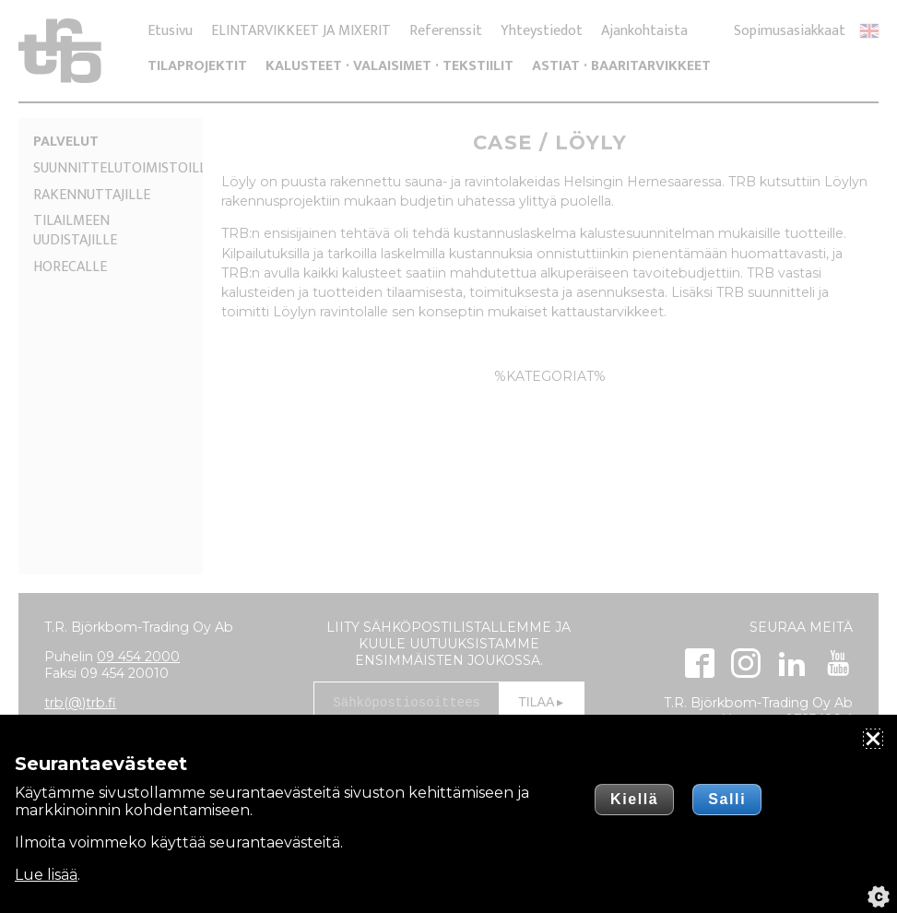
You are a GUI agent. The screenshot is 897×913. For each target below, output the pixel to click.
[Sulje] (873, 738)
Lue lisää (46, 874)
